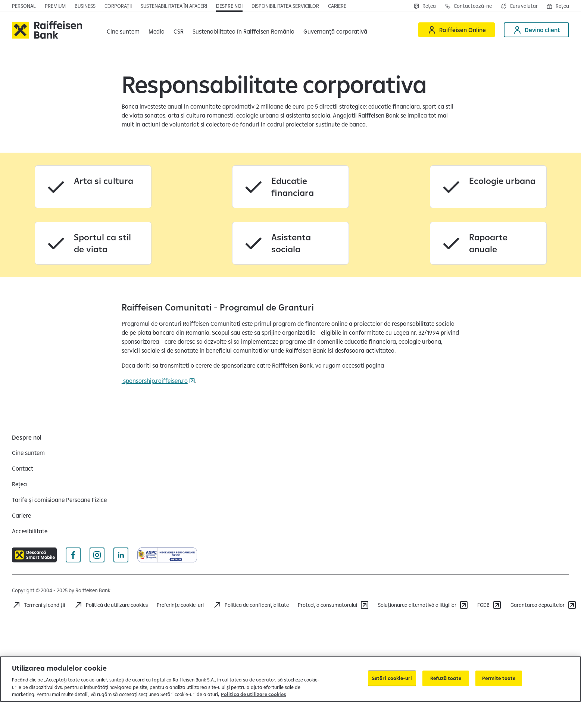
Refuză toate (445, 678)
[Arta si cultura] (93, 187)
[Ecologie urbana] (488, 187)
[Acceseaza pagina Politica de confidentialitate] (251, 604)
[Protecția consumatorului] (333, 604)
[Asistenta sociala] (290, 243)
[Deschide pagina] (85, 6)
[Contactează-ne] (468, 6)
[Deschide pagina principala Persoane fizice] (24, 6)
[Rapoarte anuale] (488, 243)
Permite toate (499, 678)
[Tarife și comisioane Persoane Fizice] (59, 499)
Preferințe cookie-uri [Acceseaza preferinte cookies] (180, 605)
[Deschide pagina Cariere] (337, 6)
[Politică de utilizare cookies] (111, 604)
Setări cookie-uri (392, 678)
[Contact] (22, 468)
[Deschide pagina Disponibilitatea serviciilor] (285, 6)
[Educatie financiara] (290, 187)
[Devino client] (536, 29)
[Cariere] (21, 515)
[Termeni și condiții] (38, 604)
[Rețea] (424, 6)
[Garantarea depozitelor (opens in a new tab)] (543, 604)
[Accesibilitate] (29, 531)
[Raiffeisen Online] (456, 29)
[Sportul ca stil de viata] (93, 243)
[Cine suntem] (28, 452)
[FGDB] (489, 604)
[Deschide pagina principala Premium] (55, 6)
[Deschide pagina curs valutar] (519, 6)
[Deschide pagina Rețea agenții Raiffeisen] (558, 6)
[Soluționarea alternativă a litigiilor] (423, 604)
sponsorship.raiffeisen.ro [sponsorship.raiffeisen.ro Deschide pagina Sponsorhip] (155, 380)
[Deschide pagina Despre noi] (229, 6)
